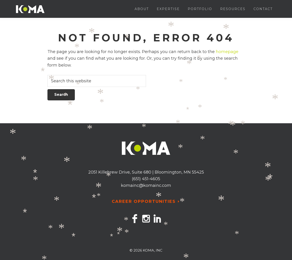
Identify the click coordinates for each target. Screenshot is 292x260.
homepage (227, 51)
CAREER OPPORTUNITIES (144, 201)
